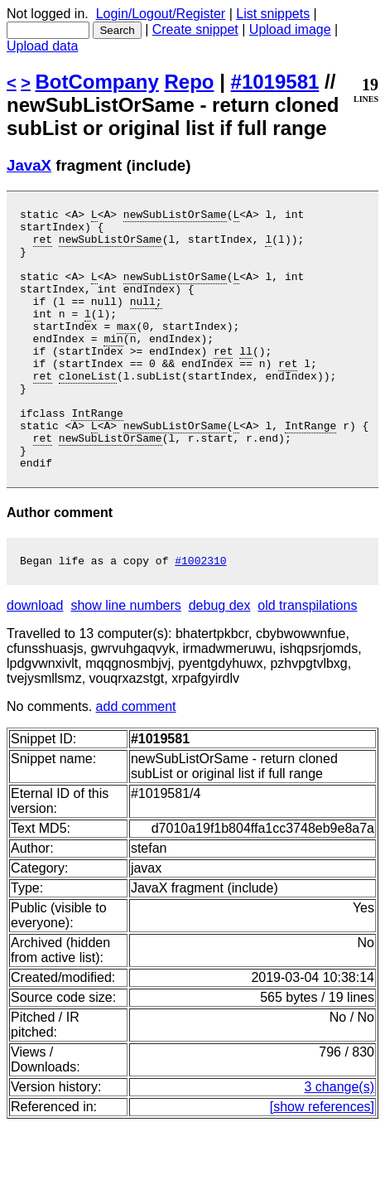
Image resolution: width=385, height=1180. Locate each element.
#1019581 (275, 81)
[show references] (322, 1161)
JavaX (29, 165)
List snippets (273, 14)
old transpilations (307, 660)
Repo (189, 81)
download (35, 660)
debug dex (220, 660)
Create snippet (195, 29)
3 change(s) (340, 1141)
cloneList (88, 410)
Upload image (290, 29)
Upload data (42, 46)
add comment (136, 761)
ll (246, 380)
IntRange (97, 454)
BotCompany (97, 81)
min (113, 365)
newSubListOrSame (175, 216)
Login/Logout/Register (161, 14)
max (126, 350)
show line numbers (125, 660)
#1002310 (200, 614)
